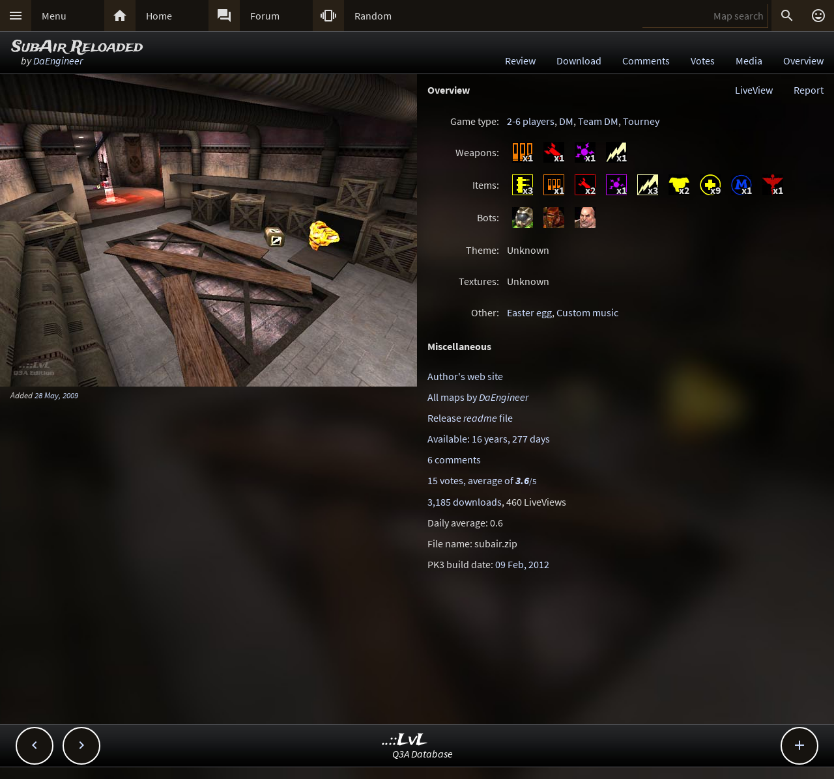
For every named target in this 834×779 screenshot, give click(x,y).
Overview (803, 60)
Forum (265, 15)
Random (373, 15)
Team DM (598, 121)
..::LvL (405, 740)
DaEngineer (58, 60)
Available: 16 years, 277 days (488, 438)
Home (159, 15)
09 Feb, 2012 (522, 564)
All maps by (477, 396)
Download (578, 60)
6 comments (454, 459)
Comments (646, 60)
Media (749, 60)
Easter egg (529, 312)
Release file (470, 417)
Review (520, 60)
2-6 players (530, 121)
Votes (703, 60)
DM (566, 121)
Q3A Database (422, 753)
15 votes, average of (481, 480)
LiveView (754, 89)
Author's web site (465, 376)
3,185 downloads (464, 501)
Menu (54, 15)
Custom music (587, 312)
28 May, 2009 (56, 395)
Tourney (641, 121)
